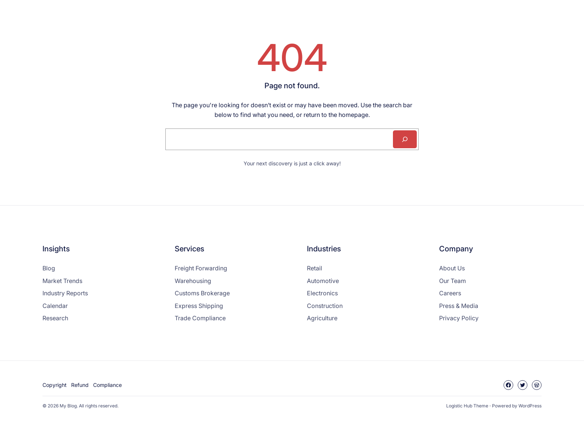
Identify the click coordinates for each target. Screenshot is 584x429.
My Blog (68, 406)
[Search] (405, 139)
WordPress (530, 406)
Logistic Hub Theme (467, 406)
